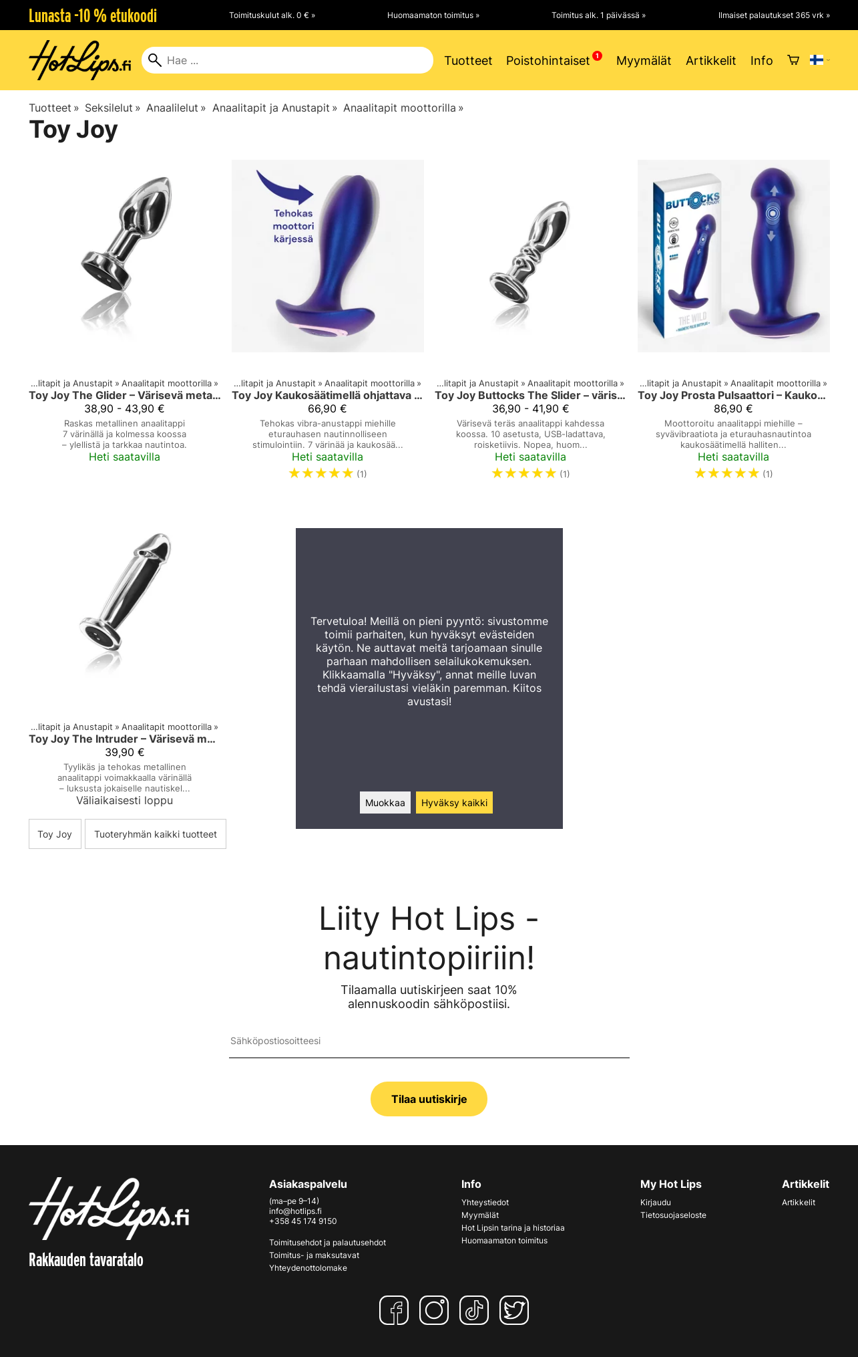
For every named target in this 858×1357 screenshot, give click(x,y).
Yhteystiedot (485, 1202)
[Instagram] (436, 1310)
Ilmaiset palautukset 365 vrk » (774, 15)
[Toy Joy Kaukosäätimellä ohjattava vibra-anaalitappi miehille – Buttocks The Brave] (328, 326)
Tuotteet (468, 60)
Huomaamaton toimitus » (433, 15)
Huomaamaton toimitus (504, 1240)
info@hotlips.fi (295, 1211)
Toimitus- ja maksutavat (314, 1255)
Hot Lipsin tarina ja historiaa (513, 1228)
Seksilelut (113, 107)
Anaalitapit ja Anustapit (275, 107)
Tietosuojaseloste (673, 1215)
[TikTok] (476, 1310)
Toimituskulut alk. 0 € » (272, 15)
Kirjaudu (655, 1202)
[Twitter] (516, 1310)
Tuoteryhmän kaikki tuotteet (155, 834)
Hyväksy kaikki (454, 802)
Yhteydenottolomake (308, 1268)
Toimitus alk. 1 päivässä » (599, 15)
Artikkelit (711, 60)
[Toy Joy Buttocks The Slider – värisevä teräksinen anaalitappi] (531, 326)
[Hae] (287, 60)
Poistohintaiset (548, 60)
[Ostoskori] (793, 60)
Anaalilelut (176, 107)
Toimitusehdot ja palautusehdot (327, 1242)
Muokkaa (385, 802)
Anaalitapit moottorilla (403, 107)
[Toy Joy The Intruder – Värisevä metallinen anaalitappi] (125, 660)
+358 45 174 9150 (303, 1221)
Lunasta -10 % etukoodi (93, 15)
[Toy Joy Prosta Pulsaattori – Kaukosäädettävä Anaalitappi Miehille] (734, 326)
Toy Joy (54, 834)
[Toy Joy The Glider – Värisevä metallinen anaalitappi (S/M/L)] (125, 326)
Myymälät (644, 60)
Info (761, 60)
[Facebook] (396, 1310)
